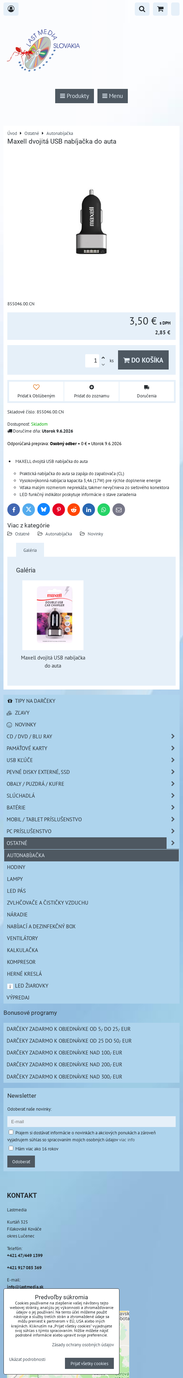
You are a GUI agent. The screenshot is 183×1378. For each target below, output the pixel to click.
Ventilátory (22, 938)
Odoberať (21, 1161)
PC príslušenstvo (93, 831)
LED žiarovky (27, 985)
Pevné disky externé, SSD (93, 772)
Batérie (93, 807)
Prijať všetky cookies (89, 1363)
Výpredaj (18, 997)
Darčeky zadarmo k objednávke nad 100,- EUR (64, 1052)
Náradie (17, 914)
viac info (127, 1139)
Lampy (15, 878)
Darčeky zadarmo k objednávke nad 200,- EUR (64, 1064)
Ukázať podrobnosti (27, 1359)
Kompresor (21, 961)
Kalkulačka (22, 949)
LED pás (16, 890)
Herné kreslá (24, 973)
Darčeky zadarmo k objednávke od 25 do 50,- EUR (69, 1040)
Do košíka (143, 360)
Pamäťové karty (93, 748)
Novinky (95, 534)
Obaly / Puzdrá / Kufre (93, 784)
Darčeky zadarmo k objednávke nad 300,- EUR (64, 1076)
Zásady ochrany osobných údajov (83, 1344)
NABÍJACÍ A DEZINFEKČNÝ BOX (41, 926)
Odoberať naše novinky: (29, 1109)
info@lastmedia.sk (25, 1287)
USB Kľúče (93, 760)
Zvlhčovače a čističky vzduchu (47, 902)
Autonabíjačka (58, 534)
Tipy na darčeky (31, 700)
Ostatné (22, 534)
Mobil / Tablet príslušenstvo (93, 819)
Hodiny (16, 866)
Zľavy (18, 712)
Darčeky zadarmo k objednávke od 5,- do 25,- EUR (69, 1028)
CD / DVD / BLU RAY (93, 736)
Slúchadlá (93, 795)
